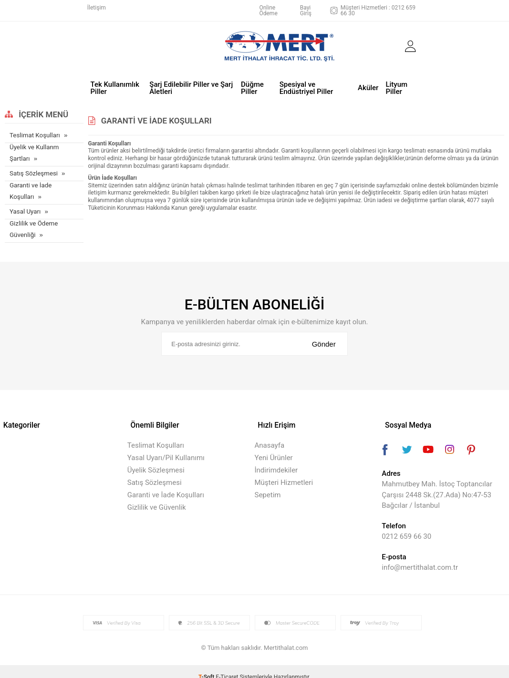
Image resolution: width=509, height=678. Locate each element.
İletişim (96, 7)
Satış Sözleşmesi (33, 170)
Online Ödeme (268, 10)
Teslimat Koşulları (34, 132)
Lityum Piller (396, 85)
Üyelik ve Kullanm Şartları (34, 150)
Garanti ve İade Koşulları (30, 188)
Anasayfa (270, 434)
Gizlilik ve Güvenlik (156, 496)
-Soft (207, 666)
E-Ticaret (227, 666)
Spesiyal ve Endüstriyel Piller (306, 85)
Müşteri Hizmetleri (284, 471)
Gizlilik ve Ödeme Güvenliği (33, 225)
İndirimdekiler (276, 459)
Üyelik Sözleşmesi (156, 459)
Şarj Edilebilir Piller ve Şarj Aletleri (191, 85)
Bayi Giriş (306, 10)
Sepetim (268, 484)
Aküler (368, 86)
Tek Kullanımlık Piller (115, 85)
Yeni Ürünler (274, 446)
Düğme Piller (252, 85)
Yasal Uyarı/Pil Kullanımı (166, 446)
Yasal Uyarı (25, 208)
